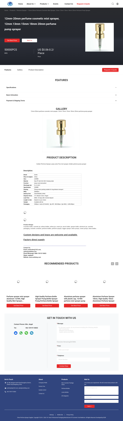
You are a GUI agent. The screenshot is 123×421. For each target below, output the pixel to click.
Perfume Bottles (66, 388)
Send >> (89, 406)
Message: (60, 323)
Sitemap (52, 414)
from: (59, 346)
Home (6, 10)
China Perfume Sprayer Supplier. (25, 417)
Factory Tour (42, 386)
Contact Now (63, 366)
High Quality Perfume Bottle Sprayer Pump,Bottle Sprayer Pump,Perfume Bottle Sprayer (46, 298)
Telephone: (61, 355)
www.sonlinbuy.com (35, 257)
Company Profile (43, 382)
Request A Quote (110, 70)
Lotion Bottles (65, 392)
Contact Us (41, 393)
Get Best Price (12, 40)
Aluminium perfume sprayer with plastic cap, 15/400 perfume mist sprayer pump (74, 298)
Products (12, 10)
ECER (104, 417)
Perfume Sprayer (22, 10)
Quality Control (42, 390)
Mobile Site (60, 414)
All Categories (65, 396)
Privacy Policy (69, 414)
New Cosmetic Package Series (68, 383)
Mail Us (29, 40)
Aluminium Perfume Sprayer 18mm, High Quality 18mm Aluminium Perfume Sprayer (103, 298)
